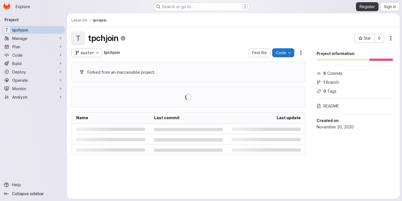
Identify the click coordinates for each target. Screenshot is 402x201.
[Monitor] (33, 88)
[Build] (33, 63)
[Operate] (33, 80)
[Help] (33, 185)
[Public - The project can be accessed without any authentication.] (123, 38)
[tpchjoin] (33, 30)
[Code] (33, 55)
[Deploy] (33, 72)
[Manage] (33, 38)
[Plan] (33, 47)
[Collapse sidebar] (33, 194)
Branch (328, 82)
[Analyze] (33, 97)
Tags (326, 91)
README (328, 106)
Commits (330, 73)
